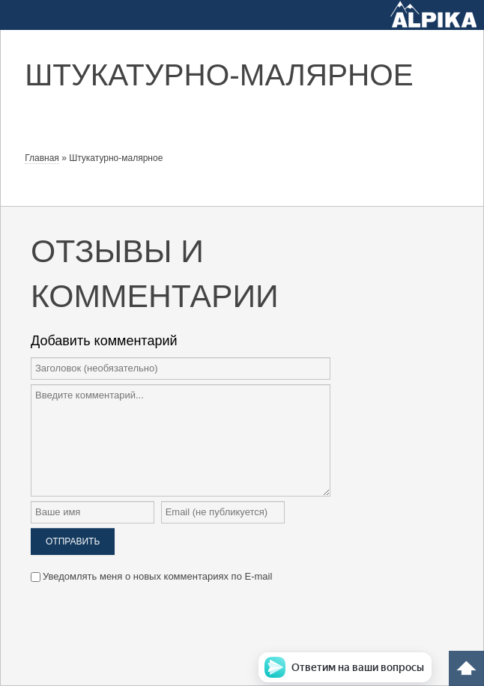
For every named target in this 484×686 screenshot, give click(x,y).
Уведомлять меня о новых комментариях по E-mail (151, 576)
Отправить (73, 541)
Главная (42, 158)
